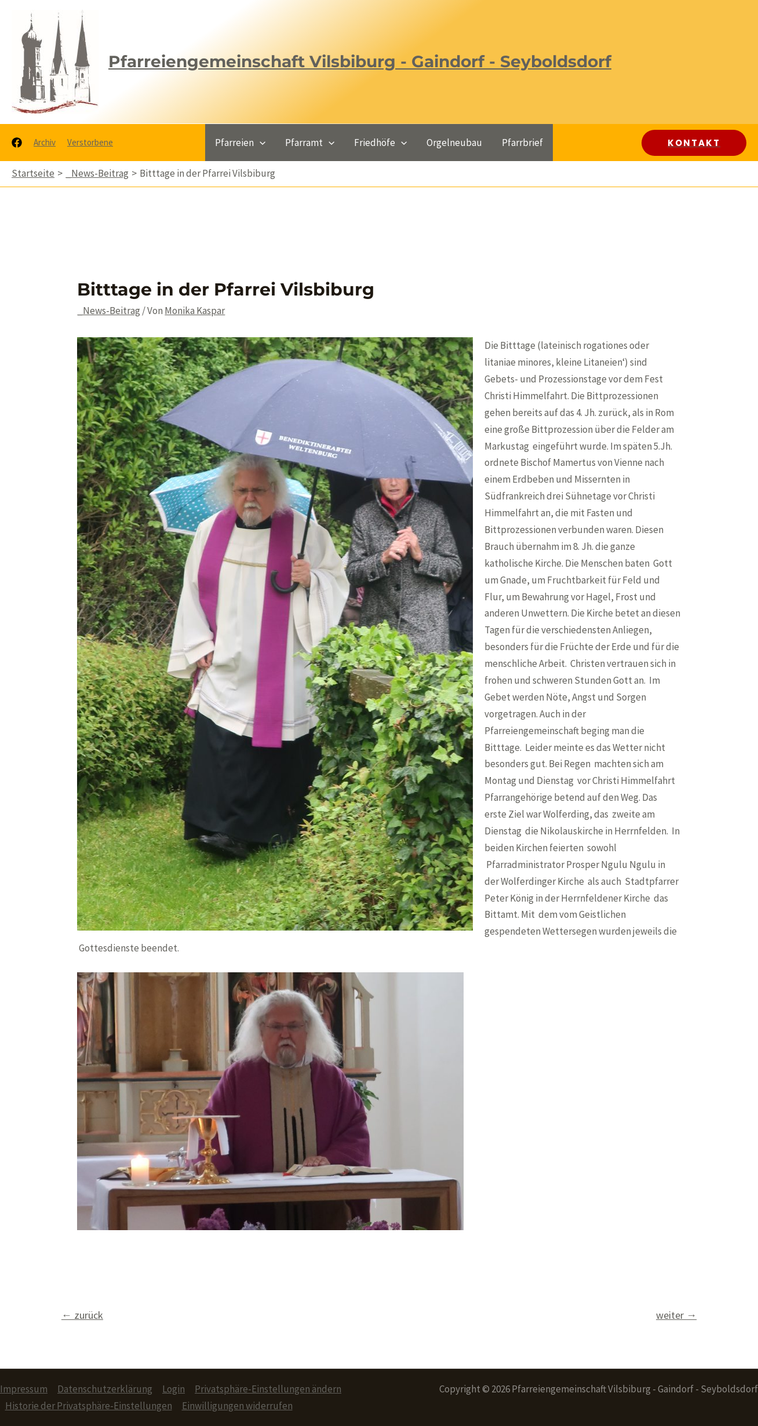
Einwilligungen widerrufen (237, 1405)
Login (173, 1389)
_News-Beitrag (108, 310)
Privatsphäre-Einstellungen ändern (268, 1389)
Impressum (24, 1389)
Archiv (45, 142)
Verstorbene (90, 142)
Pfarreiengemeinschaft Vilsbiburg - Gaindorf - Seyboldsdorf (359, 61)
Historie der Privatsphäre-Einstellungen (88, 1405)
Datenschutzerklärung (104, 1389)
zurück (82, 1315)
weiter (676, 1315)
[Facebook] (17, 142)
